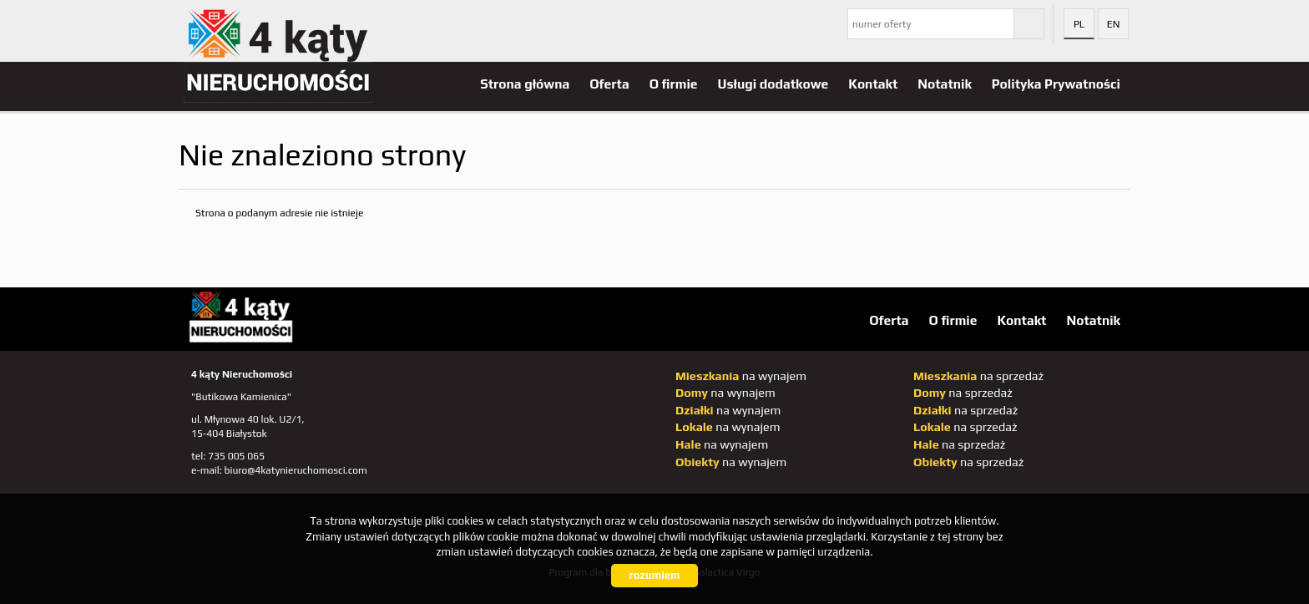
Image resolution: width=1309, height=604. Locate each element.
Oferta (609, 83)
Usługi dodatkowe (773, 83)
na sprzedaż (978, 376)
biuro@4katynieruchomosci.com (296, 470)
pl (1079, 24)
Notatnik (944, 83)
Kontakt (872, 83)
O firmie (673, 83)
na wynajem (740, 376)
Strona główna (524, 83)
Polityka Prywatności (1056, 83)
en (1113, 24)
